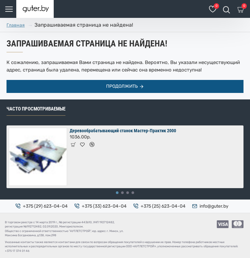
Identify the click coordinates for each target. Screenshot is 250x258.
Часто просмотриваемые (36, 109)
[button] (117, 192)
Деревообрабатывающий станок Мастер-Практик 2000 (123, 130)
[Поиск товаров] (226, 9)
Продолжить (122, 86)
